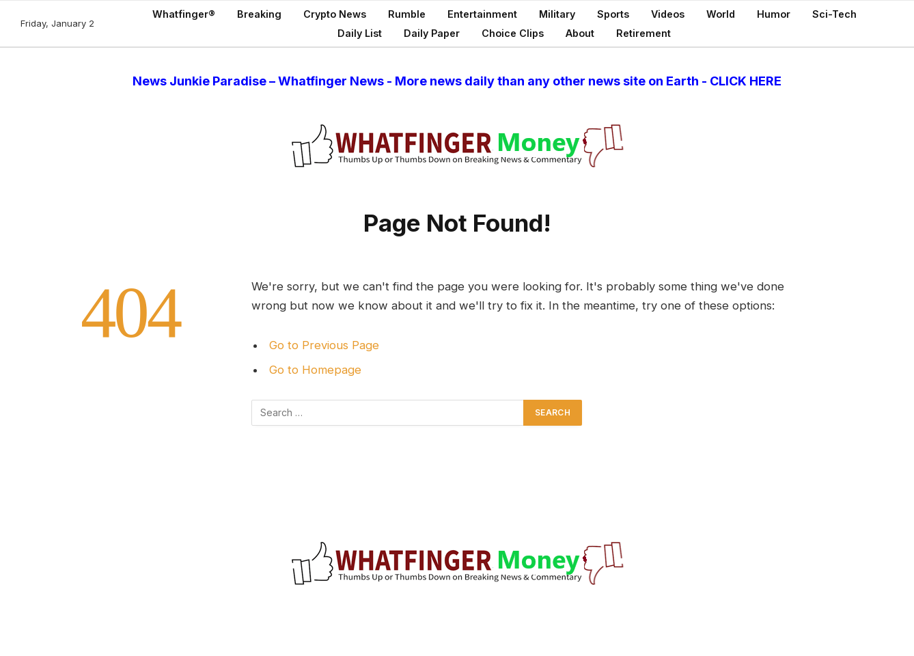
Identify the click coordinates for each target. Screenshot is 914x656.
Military (557, 14)
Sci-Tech (834, 14)
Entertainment (482, 14)
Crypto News (334, 14)
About (580, 33)
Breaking (259, 14)
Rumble (407, 14)
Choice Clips (513, 33)
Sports (613, 14)
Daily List (359, 33)
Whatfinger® (183, 14)
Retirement (643, 33)
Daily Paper (432, 33)
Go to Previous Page (324, 345)
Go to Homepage (315, 370)
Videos (667, 14)
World (720, 14)
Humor (773, 14)
